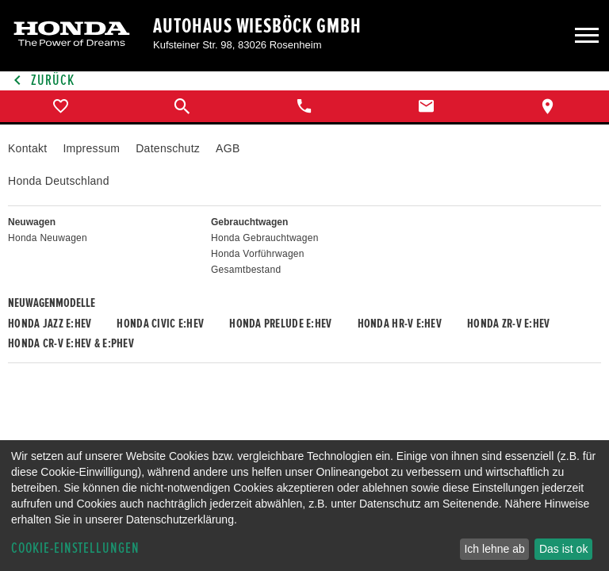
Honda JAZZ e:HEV (49, 323)
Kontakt (27, 148)
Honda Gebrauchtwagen (265, 237)
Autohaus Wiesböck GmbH (257, 26)
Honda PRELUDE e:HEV (280, 323)
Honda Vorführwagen (257, 253)
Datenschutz (168, 148)
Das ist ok (563, 548)
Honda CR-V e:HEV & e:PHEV (71, 343)
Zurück (41, 80)
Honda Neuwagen (47, 237)
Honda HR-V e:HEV (400, 323)
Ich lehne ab (494, 548)
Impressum (91, 148)
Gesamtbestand (246, 269)
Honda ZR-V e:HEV (508, 323)
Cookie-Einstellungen (75, 548)
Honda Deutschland (58, 180)
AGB (227, 148)
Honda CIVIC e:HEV (160, 323)
